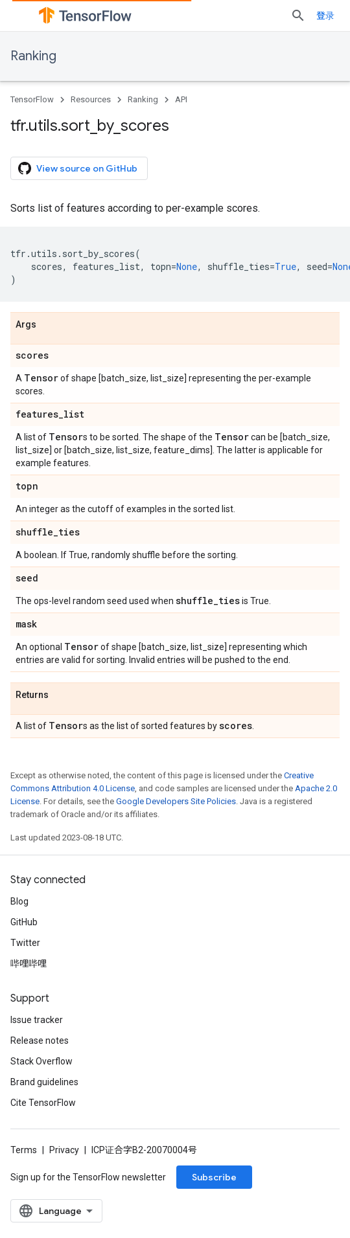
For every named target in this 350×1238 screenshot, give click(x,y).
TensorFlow (32, 99)
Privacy (64, 1150)
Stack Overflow (41, 1061)
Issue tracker (36, 1020)
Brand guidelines (44, 1082)
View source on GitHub (77, 168)
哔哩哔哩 (28, 963)
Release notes (39, 1040)
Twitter (25, 943)
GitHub (24, 922)
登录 (325, 15)
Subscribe (214, 1177)
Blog (19, 901)
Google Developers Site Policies (176, 801)
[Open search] (298, 15)
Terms (23, 1150)
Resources (91, 99)
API (181, 99)
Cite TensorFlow (43, 1102)
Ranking (33, 56)
